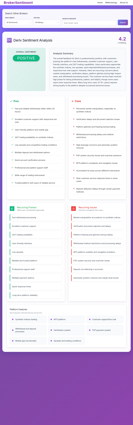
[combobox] (18, 22)
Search (123, 22)
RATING (37, 18)
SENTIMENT (10, 18)
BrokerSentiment (18, 3)
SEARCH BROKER (69, 19)
